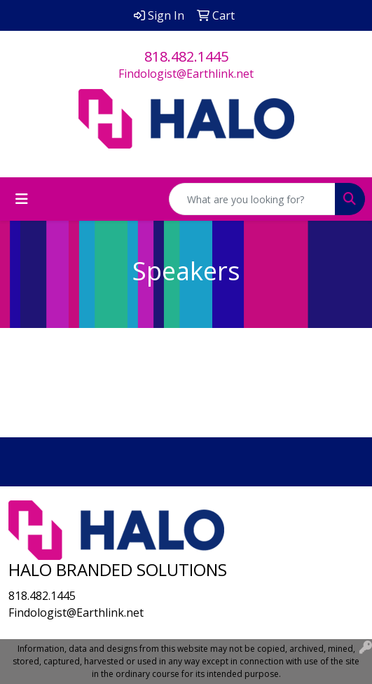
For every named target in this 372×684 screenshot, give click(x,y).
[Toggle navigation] (21, 199)
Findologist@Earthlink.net (186, 73)
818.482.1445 (186, 56)
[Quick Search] (252, 199)
